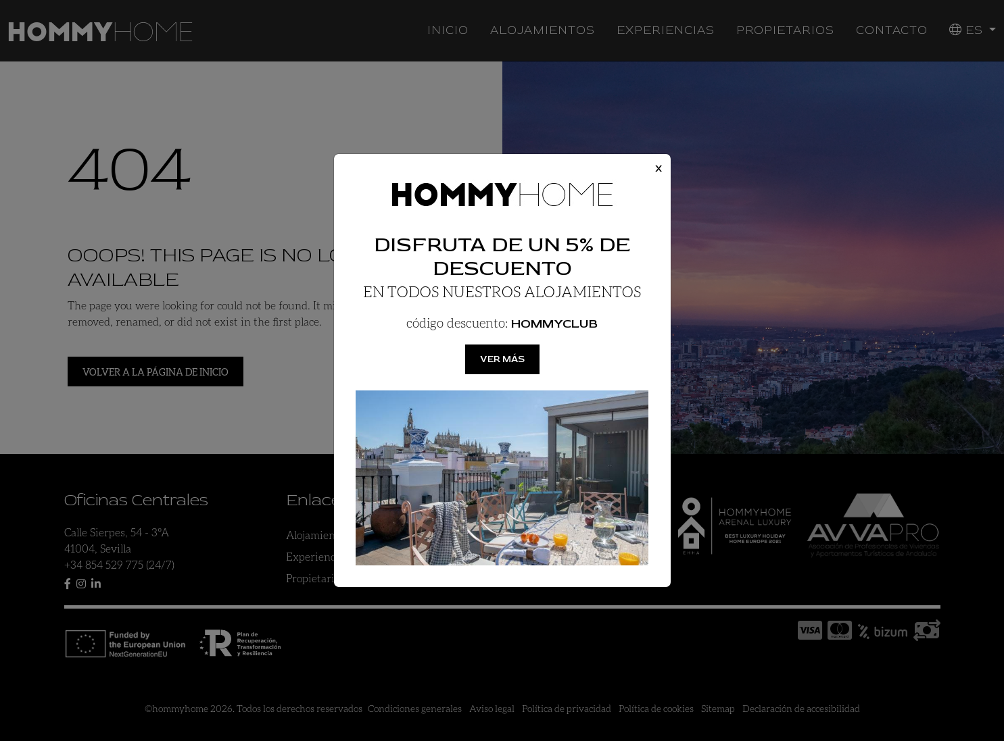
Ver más (502, 359)
